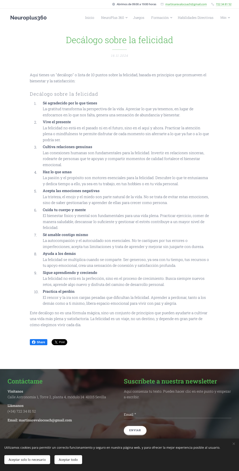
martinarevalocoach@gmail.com (186, 4)
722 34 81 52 (223, 4)
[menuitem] (70, 17)
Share (38, 342)
